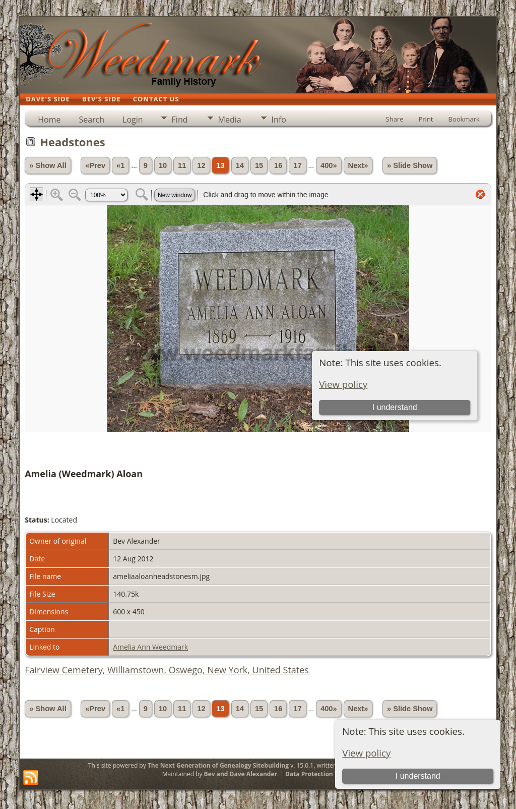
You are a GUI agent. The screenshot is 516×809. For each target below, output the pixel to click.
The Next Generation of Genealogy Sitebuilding (218, 765)
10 (163, 165)
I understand (418, 776)
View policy (366, 752)
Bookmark (464, 119)
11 (182, 165)
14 (240, 165)
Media (229, 119)
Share (395, 119)
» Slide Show (409, 165)
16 (278, 165)
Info (279, 119)
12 (201, 165)
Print (425, 119)
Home (49, 119)
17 (297, 165)
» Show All (48, 165)
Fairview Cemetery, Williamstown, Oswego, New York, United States (167, 670)
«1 (120, 165)
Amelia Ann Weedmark (150, 647)
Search (91, 119)
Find (180, 119)
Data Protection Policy (318, 774)
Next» (358, 165)
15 (259, 165)
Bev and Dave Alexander (240, 774)
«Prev (95, 165)
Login (132, 119)
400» (328, 165)
